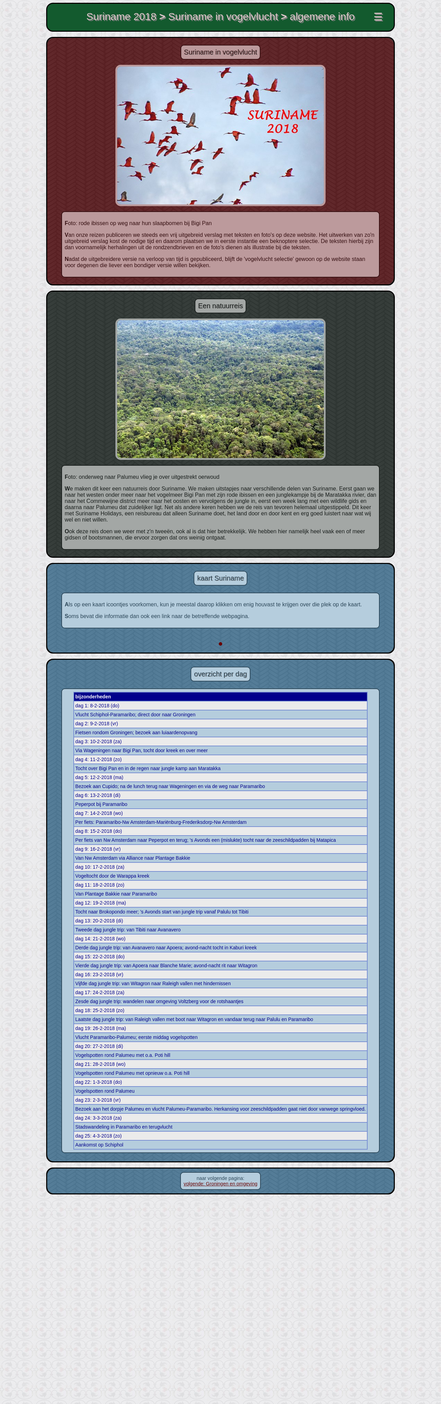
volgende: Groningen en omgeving (220, 1390)
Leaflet (273, 847)
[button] (237, 680)
